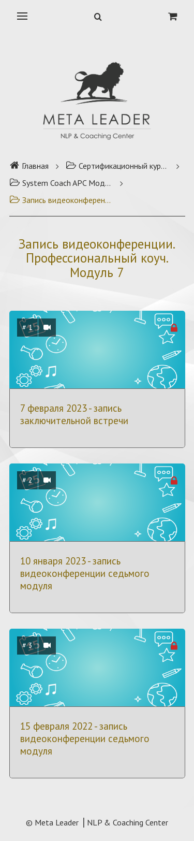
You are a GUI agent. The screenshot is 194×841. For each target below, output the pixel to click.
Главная (29, 166)
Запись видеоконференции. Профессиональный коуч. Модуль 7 (61, 200)
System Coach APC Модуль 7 (61, 183)
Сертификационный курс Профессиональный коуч (117, 166)
